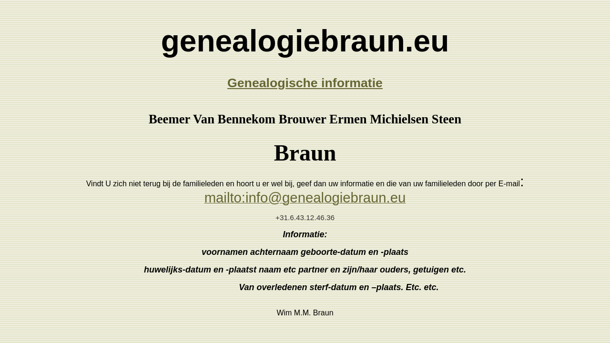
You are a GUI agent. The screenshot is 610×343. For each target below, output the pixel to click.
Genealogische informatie (305, 83)
